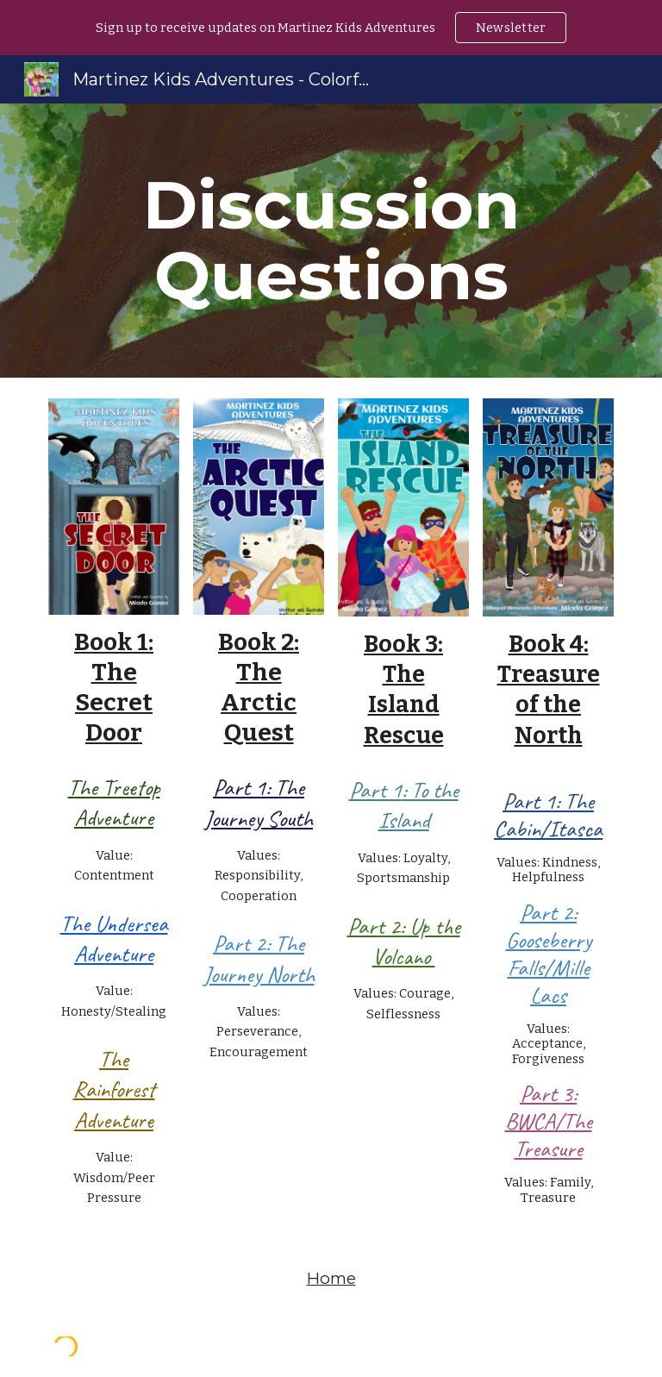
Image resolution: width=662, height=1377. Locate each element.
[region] (331, 27)
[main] (330, 240)
